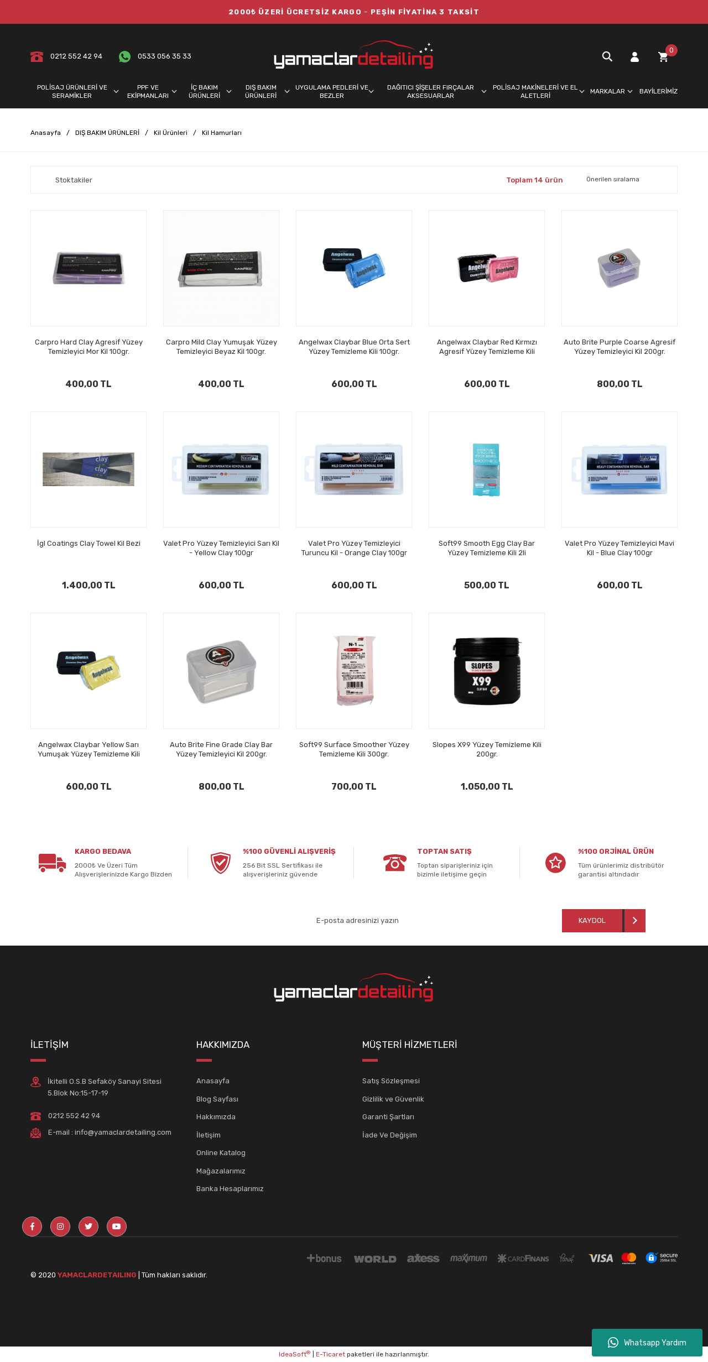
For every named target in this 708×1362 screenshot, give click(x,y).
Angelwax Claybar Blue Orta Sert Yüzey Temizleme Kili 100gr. (354, 347)
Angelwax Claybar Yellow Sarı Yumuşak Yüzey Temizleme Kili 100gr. (89, 749)
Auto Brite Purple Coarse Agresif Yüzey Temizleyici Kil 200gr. (619, 347)
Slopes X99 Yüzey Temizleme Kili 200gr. (487, 749)
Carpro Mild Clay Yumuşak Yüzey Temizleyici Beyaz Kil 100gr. (221, 347)
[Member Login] (634, 56)
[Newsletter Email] (397, 920)
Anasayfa (213, 1081)
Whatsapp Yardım (647, 1343)
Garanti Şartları (388, 1117)
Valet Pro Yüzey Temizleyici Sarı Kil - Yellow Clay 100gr (221, 548)
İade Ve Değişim (389, 1135)
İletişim (208, 1135)
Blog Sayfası (217, 1099)
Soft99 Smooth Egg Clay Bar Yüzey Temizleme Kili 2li (487, 548)
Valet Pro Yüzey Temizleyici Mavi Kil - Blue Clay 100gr (619, 548)
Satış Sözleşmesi (391, 1081)
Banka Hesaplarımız (230, 1188)
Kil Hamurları (222, 133)
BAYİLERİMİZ (658, 91)
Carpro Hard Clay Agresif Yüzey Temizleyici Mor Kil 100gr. (89, 347)
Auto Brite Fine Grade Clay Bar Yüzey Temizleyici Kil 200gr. (221, 749)
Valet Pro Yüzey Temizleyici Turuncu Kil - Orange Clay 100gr (354, 548)
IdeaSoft (294, 1354)
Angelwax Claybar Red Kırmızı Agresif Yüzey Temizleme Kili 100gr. (487, 347)
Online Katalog (221, 1153)
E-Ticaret (330, 1354)
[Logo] (354, 56)
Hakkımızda (216, 1117)
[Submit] (603, 920)
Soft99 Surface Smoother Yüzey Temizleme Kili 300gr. (354, 749)
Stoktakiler (73, 180)
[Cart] (663, 56)
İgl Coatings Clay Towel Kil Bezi (88, 543)
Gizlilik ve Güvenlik (393, 1099)
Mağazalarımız (221, 1171)
